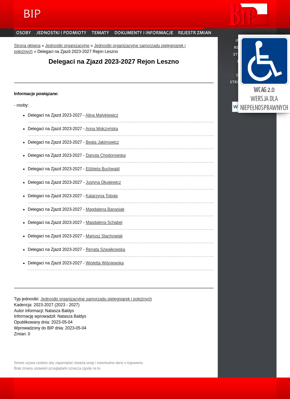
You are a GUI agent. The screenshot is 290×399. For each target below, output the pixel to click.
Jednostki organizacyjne (67, 45)
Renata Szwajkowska (105, 249)
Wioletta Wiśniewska (105, 263)
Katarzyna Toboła (102, 195)
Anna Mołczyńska (101, 128)
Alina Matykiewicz (101, 115)
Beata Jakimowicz (102, 142)
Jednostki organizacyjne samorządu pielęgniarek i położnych (96, 299)
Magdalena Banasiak (105, 209)
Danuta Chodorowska (105, 155)
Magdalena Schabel (104, 222)
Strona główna (27, 45)
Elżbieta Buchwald (103, 168)
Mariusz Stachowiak (104, 236)
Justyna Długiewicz (103, 182)
